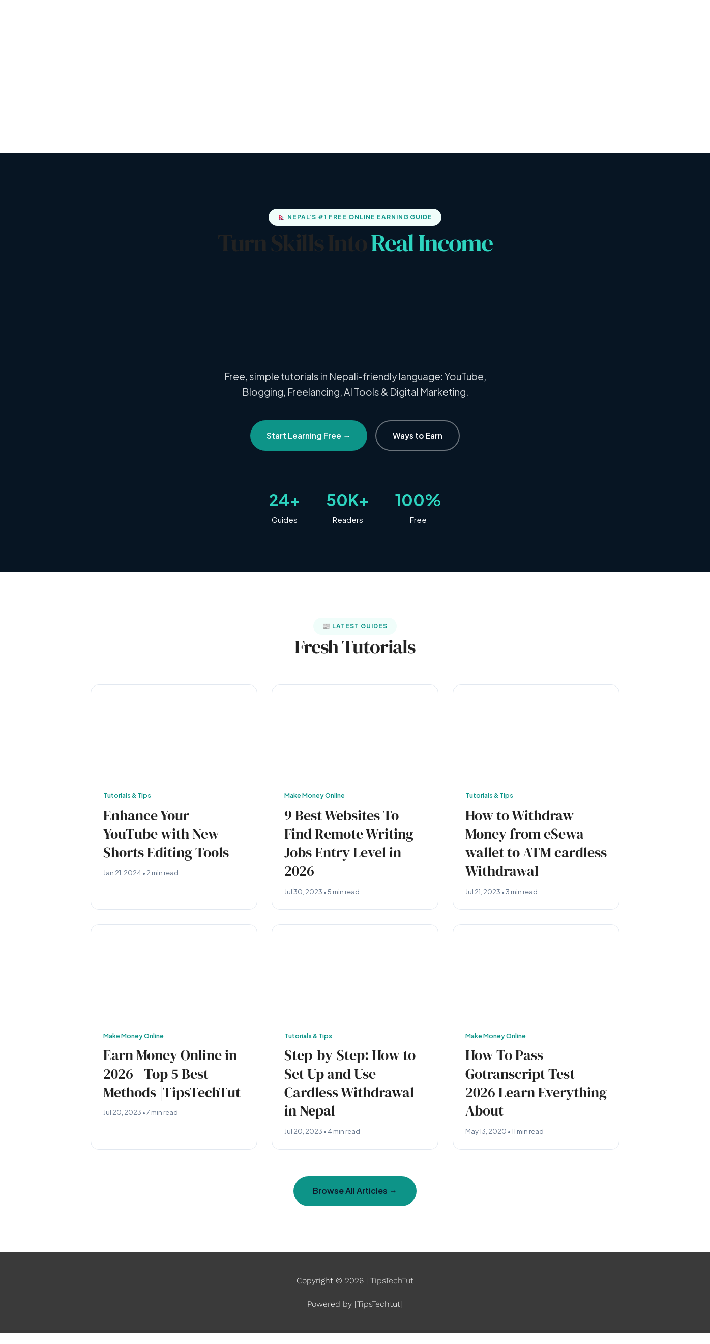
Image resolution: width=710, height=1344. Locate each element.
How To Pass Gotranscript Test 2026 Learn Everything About (524, 1091)
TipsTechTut (391, 1291)
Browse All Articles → (355, 1201)
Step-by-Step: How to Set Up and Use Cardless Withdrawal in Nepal (354, 1091)
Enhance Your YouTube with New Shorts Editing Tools (170, 836)
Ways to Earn (417, 435)
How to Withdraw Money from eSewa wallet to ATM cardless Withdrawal (534, 846)
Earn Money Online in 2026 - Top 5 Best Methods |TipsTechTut (168, 1091)
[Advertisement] (355, 76)
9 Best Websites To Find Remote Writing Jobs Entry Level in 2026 (353, 846)
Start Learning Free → (309, 435)
